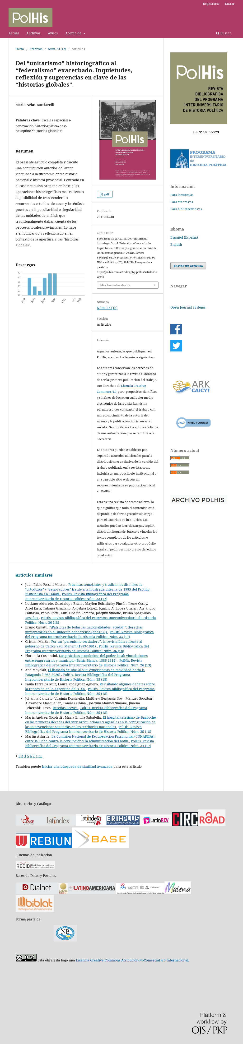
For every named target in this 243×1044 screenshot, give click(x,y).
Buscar (223, 33)
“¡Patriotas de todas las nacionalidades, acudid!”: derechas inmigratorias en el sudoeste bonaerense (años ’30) (84, 629)
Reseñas (32, 617)
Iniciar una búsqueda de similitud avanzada (77, 766)
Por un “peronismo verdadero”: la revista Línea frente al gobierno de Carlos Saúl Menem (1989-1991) (83, 643)
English (176, 244)
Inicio (20, 49)
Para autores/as (181, 202)
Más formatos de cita (115, 285)
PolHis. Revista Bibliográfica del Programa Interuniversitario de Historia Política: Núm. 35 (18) (77, 677)
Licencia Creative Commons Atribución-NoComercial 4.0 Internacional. (132, 960)
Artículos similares (34, 575)
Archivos (33, 33)
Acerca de (73, 33)
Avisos (53, 33)
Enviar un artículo (188, 266)
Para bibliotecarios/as (186, 209)
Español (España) (184, 237)
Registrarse (211, 3)
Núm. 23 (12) (57, 49)
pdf (106, 194)
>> (40, 755)
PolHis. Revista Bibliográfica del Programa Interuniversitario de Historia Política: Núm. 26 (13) (88, 662)
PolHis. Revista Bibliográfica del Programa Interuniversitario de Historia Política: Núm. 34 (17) (89, 743)
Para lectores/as (181, 195)
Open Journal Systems (188, 307)
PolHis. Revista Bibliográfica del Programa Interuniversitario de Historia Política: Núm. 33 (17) (77, 596)
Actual (14, 33)
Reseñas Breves (65, 708)
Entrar (229, 3)
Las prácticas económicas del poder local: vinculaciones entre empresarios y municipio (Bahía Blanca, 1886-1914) (86, 658)
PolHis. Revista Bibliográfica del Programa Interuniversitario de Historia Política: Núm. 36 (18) (87, 648)
